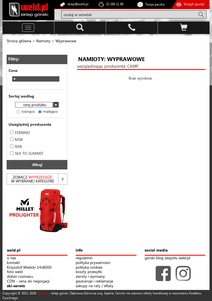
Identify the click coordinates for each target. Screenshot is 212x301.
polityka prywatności (93, 262)
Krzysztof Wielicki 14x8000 (29, 267)
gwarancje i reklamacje (94, 281)
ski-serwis (16, 286)
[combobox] (37, 105)
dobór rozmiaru (20, 276)
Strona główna (19, 40)
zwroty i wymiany (90, 276)
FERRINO (20, 132)
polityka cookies (89, 267)
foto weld (15, 271)
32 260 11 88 (114, 4)
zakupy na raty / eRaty (94, 286)
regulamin (84, 258)
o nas (11, 258)
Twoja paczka (155, 4)
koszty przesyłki (89, 271)
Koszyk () (194, 4)
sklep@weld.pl (77, 4)
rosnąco (26, 111)
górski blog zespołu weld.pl (167, 258)
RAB (16, 146)
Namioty (43, 40)
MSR (16, 139)
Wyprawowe (65, 40)
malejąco (48, 111)
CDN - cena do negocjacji (28, 281)
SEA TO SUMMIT (26, 153)
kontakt (13, 262)
